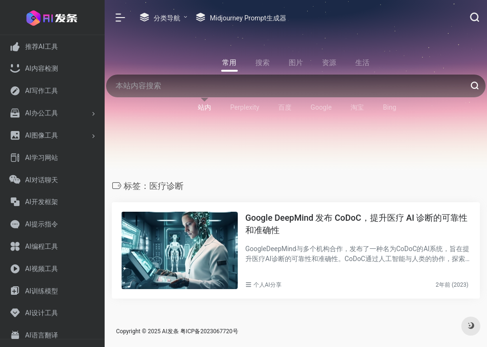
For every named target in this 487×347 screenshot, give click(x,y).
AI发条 (170, 331)
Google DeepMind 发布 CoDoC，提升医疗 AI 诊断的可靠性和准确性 (356, 224)
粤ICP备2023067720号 (209, 331)
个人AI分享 (267, 284)
